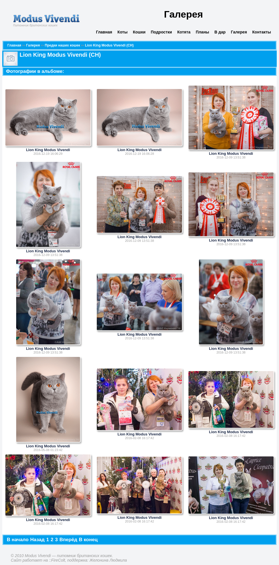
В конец (88, 539)
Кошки (139, 32)
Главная (104, 32)
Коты (123, 32)
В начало (18, 539)
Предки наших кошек (62, 45)
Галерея (239, 32)
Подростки (161, 32)
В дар (220, 32)
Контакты (261, 32)
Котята (183, 32)
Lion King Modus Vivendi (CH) (109, 45)
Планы (202, 32)
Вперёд (68, 539)
